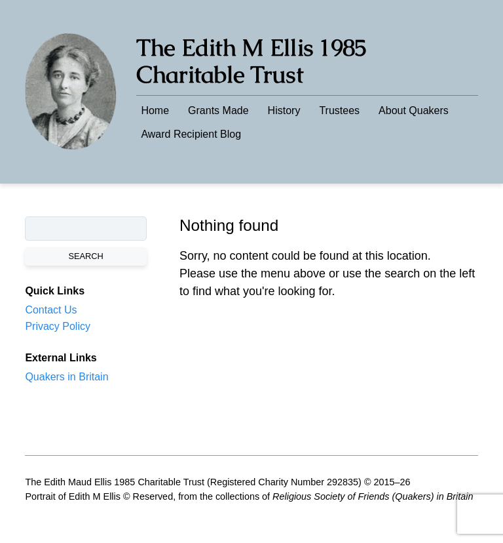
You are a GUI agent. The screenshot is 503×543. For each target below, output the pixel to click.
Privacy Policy (57, 326)
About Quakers (414, 110)
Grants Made (218, 110)
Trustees (339, 110)
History (284, 110)
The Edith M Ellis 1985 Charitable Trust (251, 61)
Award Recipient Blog (191, 134)
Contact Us (51, 309)
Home (155, 110)
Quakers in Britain (66, 376)
